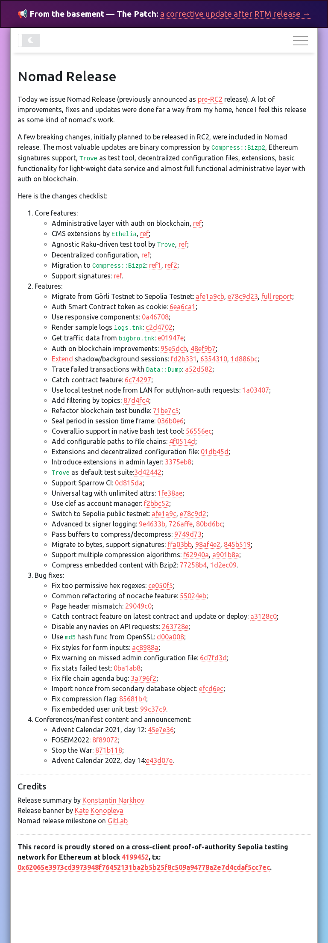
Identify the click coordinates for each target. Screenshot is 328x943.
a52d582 (198, 369)
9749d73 (188, 534)
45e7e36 (161, 729)
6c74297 (138, 380)
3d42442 (147, 472)
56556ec (199, 431)
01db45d (214, 451)
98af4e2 (207, 544)
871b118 (108, 750)
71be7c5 (166, 410)
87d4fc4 (136, 400)
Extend (62, 359)
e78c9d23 (243, 296)
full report (276, 296)
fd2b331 (184, 359)
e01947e (171, 338)
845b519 (237, 544)
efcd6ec (211, 688)
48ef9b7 (203, 348)
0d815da (129, 483)
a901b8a (225, 555)
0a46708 (155, 317)
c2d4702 (159, 327)
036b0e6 (170, 421)
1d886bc (244, 359)
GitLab (118, 821)
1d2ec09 (223, 565)
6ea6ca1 (183, 306)
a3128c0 (263, 616)
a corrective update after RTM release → (235, 13)
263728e (175, 626)
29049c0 (138, 606)
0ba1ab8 (127, 668)
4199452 (135, 857)
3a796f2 (143, 678)
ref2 (171, 265)
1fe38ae (170, 493)
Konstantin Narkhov (113, 800)
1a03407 (255, 390)
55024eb (193, 596)
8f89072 (105, 740)
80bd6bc (209, 524)
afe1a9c (164, 513)
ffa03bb (179, 544)
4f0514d (182, 441)
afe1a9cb (210, 296)
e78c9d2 (193, 513)
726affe (181, 524)
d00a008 (170, 637)
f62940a (196, 555)
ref (197, 223)
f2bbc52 (156, 503)
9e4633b (152, 524)
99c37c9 (153, 709)
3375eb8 (178, 462)
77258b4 (193, 565)
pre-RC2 (210, 99)
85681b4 (132, 699)
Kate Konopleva (99, 810)
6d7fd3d (213, 658)
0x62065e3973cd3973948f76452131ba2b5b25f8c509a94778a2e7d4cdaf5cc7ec (144, 867)
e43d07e (159, 760)
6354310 (213, 359)
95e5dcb (174, 348)
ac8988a (145, 647)
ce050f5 (160, 585)
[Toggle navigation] (301, 41)
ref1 (155, 265)
